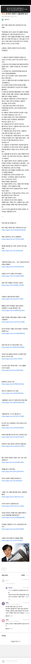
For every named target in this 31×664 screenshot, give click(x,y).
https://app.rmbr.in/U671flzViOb (12, 540)
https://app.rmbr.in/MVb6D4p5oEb (13, 402)
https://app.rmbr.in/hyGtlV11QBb (12, 299)
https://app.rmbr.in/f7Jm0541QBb (13, 239)
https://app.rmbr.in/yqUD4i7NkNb (13, 529)
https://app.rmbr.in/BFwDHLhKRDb (13, 347)
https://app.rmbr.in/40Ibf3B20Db (12, 393)
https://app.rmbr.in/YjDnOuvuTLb (13, 497)
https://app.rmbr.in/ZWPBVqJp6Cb (13, 310)
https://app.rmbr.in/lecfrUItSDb (12, 359)
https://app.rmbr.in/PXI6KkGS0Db (13, 384)
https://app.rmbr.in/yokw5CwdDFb (13, 446)
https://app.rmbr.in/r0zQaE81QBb (13, 276)
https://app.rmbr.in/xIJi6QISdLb (12, 481)
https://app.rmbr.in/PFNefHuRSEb (13, 428)
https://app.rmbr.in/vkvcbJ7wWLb (13, 506)
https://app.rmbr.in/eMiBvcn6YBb (13, 285)
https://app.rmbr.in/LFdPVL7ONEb (13, 416)
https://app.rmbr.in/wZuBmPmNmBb (13, 230)
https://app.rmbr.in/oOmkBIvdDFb (13, 462)
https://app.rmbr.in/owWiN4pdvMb (13, 517)
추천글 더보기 (15, 641)
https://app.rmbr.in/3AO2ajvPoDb (13, 267)
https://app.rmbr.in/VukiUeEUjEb (12, 250)
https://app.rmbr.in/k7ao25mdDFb (13, 437)
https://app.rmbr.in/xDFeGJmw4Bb (13, 322)
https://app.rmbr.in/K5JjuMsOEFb (13, 471)
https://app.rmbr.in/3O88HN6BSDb (13, 333)
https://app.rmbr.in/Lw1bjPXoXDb (12, 370)
